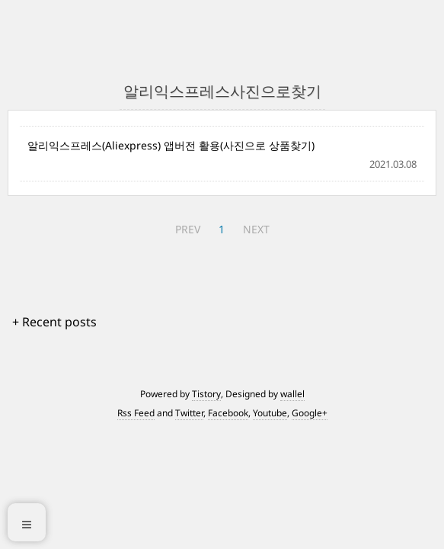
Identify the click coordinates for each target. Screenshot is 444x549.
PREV (187, 229)
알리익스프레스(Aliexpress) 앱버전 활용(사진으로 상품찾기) (171, 145)
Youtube (270, 412)
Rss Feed (136, 412)
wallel (292, 393)
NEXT (256, 229)
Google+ (309, 412)
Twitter (189, 412)
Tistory (206, 393)
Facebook (228, 412)
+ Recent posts (54, 321)
